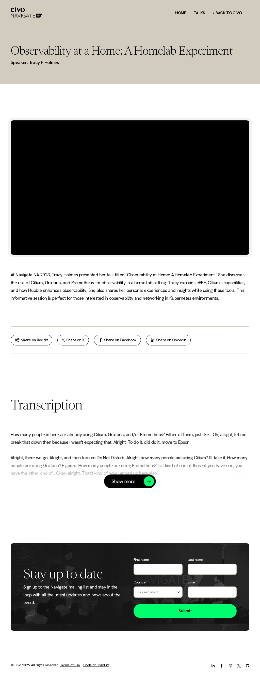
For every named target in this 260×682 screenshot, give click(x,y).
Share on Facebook (117, 340)
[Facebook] (221, 665)
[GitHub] (247, 665)
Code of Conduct (96, 665)
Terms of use (70, 665)
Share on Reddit (31, 340)
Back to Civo (227, 12)
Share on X (73, 340)
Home (180, 12)
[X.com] (239, 665)
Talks (199, 12)
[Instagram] (230, 665)
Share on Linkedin (168, 340)
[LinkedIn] (213, 665)
